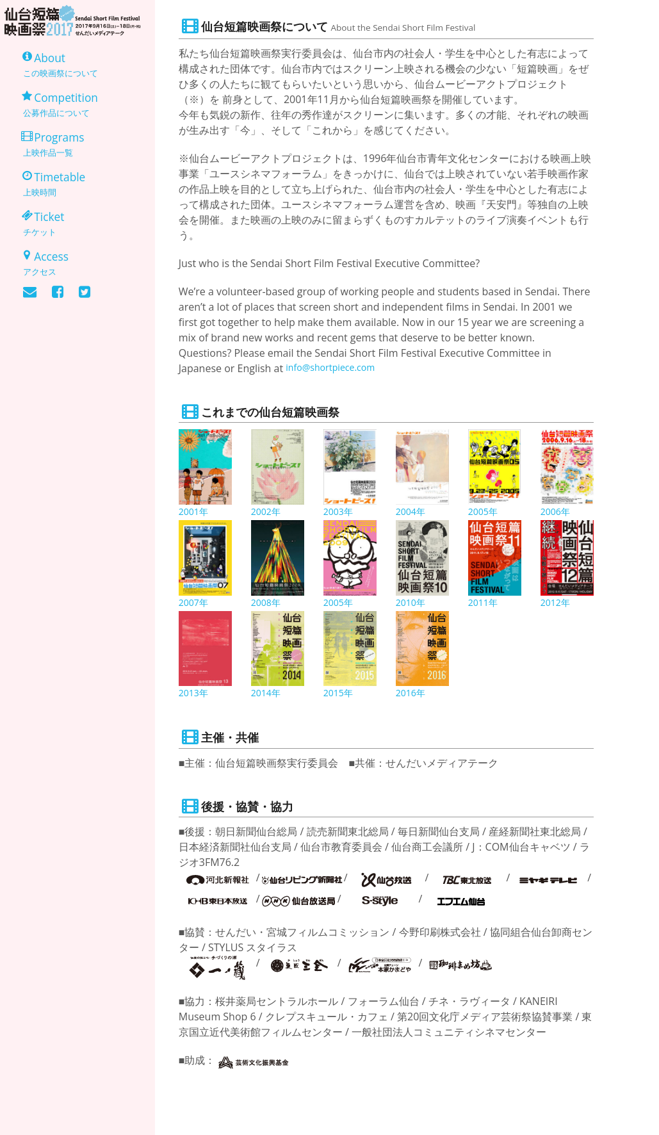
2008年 (268, 603)
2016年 (413, 694)
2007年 (196, 603)
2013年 (196, 694)
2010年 (413, 603)
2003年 (340, 512)
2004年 (413, 512)
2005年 (485, 512)
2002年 (268, 512)
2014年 (268, 694)
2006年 (557, 512)
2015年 (340, 694)
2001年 (196, 512)
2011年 (485, 603)
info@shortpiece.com (336, 368)
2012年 (557, 603)
